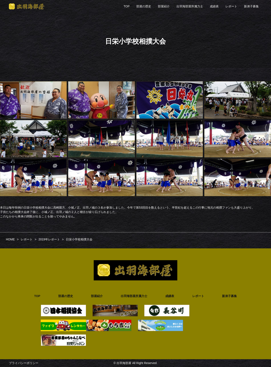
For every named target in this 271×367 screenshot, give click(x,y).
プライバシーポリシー (23, 363)
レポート (231, 6)
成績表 (214, 6)
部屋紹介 (164, 6)
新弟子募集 (251, 6)
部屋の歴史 (143, 6)
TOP (126, 6)
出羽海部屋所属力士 (189, 6)
